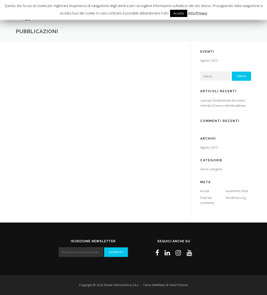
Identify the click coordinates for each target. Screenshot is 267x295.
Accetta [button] (178, 13)
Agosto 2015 (209, 60)
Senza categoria (211, 169)
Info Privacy (197, 13)
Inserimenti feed (237, 191)
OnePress (158, 285)
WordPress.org (236, 198)
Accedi (204, 191)
